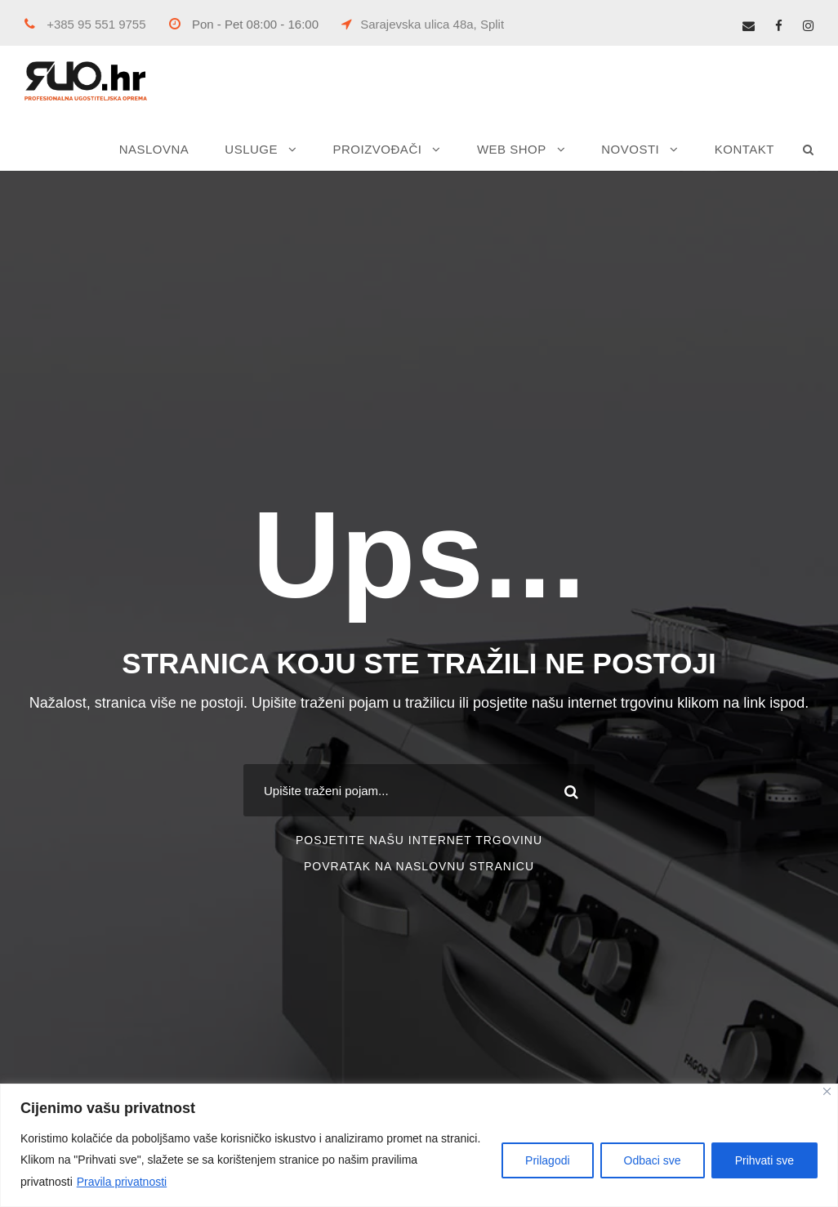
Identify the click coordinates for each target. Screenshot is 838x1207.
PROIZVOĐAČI (377, 149)
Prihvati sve (764, 1160)
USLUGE (251, 149)
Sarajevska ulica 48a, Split (422, 24)
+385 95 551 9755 (85, 24)
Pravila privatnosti (122, 1181)
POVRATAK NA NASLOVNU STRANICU (419, 866)
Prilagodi (547, 1160)
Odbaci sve (652, 1160)
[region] (419, 1145)
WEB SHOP (511, 149)
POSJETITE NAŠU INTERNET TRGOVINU (419, 840)
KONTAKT (744, 149)
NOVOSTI (630, 149)
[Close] (827, 1091)
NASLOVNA (154, 149)
